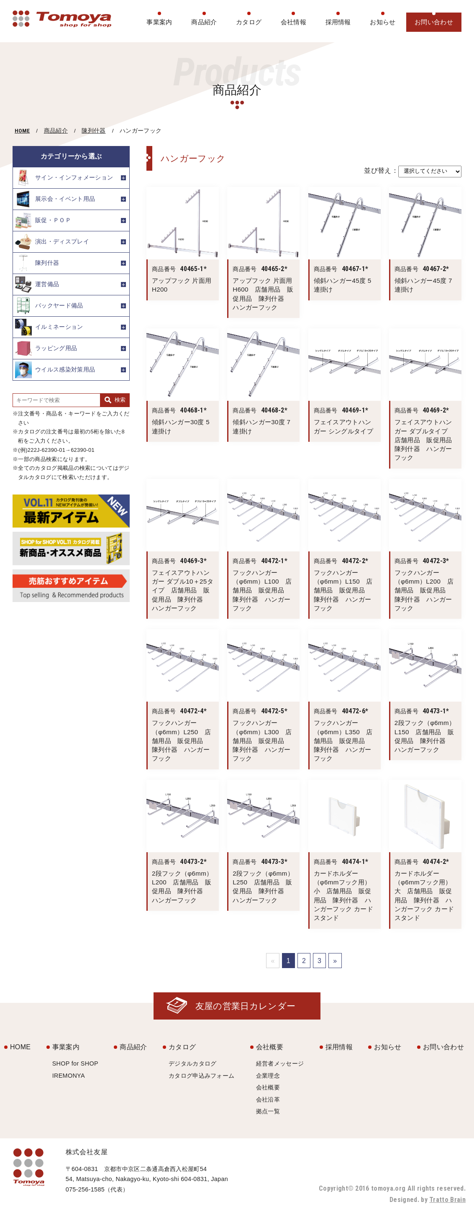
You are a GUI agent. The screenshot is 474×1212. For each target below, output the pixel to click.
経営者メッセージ (280, 1063)
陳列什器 (93, 131)
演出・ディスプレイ (52, 241)
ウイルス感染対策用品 (55, 369)
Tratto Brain (447, 1200)
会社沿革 (268, 1099)
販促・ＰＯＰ (43, 220)
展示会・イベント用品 (55, 199)
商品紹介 (204, 22)
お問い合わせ (434, 22)
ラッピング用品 (46, 348)
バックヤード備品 (49, 305)
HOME (22, 130)
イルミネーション (49, 327)
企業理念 (268, 1075)
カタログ (248, 22)
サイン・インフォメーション (64, 177)
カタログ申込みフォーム (202, 1075)
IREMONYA (68, 1075)
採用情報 (338, 22)
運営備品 (37, 284)
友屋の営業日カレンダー (245, 1006)
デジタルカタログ (193, 1063)
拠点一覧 (268, 1111)
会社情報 (293, 22)
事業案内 (159, 22)
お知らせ (382, 22)
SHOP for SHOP (75, 1063)
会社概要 (269, 1047)
